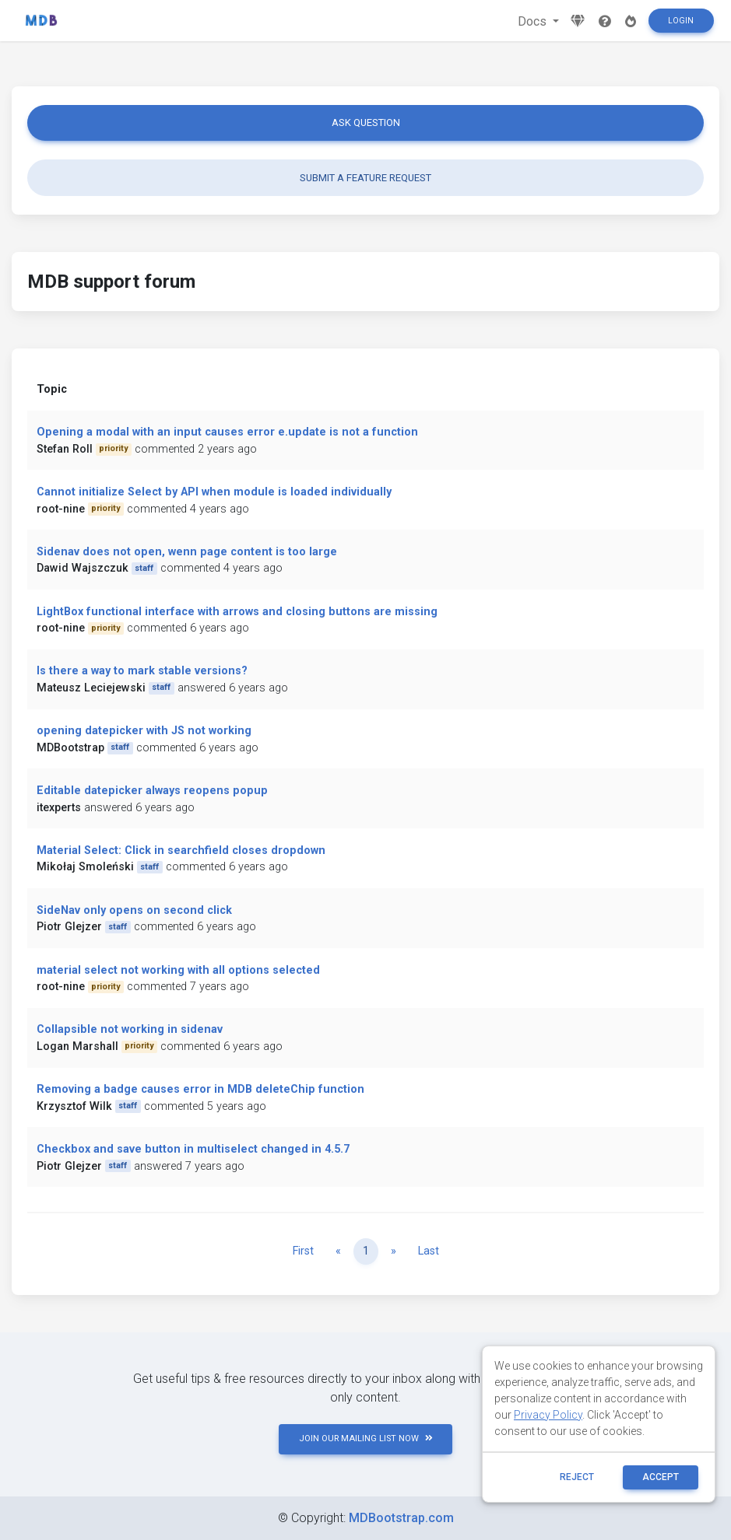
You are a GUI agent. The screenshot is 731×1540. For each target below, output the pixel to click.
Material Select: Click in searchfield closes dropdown (181, 850)
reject (577, 1477)
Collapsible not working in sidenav (130, 1029)
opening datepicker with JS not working (144, 730)
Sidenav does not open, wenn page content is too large (187, 551)
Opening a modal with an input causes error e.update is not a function (227, 432)
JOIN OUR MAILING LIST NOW (366, 1438)
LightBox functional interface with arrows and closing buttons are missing (237, 611)
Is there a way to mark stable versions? (142, 670)
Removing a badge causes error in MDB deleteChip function (200, 1089)
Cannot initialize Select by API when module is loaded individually (214, 492)
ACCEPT (660, 1477)
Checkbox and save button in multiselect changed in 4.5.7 (193, 1149)
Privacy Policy (548, 1415)
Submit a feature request (365, 178)
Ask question (366, 122)
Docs (534, 21)
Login (681, 21)
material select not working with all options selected (178, 970)
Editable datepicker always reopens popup (152, 790)
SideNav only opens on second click (134, 910)
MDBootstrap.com (401, 1517)
